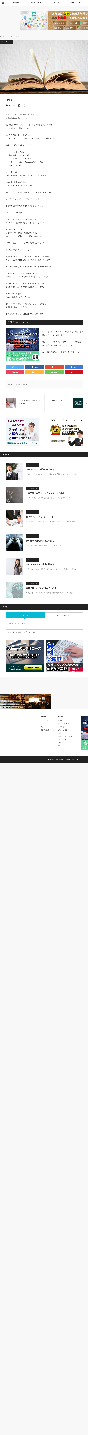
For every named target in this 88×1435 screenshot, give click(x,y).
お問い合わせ (44, 723)
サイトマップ (44, 727)
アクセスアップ (62, 742)
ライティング (61, 733)
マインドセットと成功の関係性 (40, 564)
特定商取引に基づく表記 (47, 730)
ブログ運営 (15, 3)
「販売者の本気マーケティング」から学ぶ (45, 493)
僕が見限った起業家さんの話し (40, 541)
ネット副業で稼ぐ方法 (62, 759)
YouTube (56, 3)
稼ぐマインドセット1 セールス (41, 517)
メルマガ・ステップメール (65, 736)
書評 (59, 745)
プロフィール (44, 720)
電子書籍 (60, 720)
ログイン (25, 632)
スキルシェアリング (76, 3)
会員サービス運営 (62, 730)
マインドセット (6, 41)
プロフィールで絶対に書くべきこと (42, 469)
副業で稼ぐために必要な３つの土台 (42, 588)
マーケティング (36, 3)
